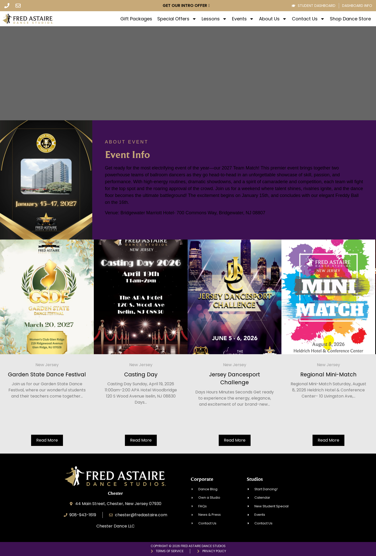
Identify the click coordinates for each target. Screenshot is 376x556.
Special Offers (177, 18)
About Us (273, 18)
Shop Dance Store (350, 18)
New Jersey (54, 365)
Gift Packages (136, 18)
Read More (55, 440)
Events (243, 18)
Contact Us (308, 18)
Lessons (214, 18)
